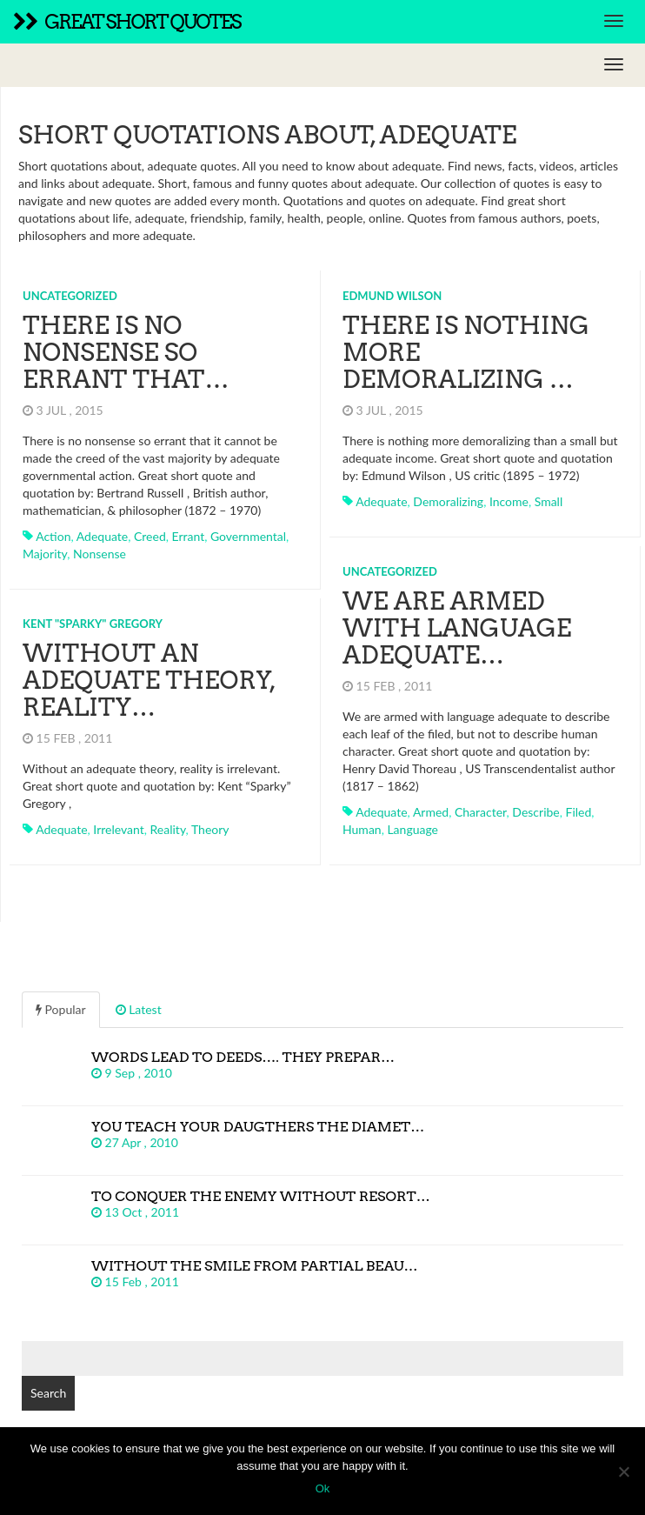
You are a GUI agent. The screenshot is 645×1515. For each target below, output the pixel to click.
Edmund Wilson (392, 296)
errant (188, 536)
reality (168, 829)
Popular (61, 1009)
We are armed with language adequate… (456, 628)
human (362, 829)
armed (431, 811)
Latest (139, 1009)
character (481, 811)
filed (579, 811)
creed (150, 536)
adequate (102, 536)
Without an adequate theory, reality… (149, 680)
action (53, 536)
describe (535, 811)
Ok (323, 1488)
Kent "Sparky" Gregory (93, 624)
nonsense (99, 553)
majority (45, 553)
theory (210, 829)
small (549, 501)
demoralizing (448, 501)
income (509, 501)
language (412, 829)
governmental (248, 536)
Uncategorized (70, 296)
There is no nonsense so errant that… (126, 352)
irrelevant (118, 829)
